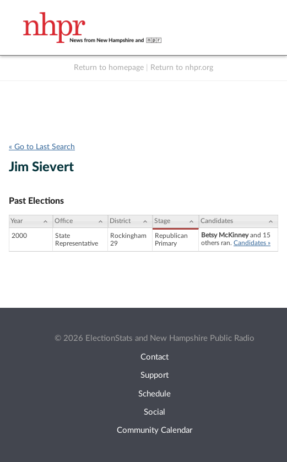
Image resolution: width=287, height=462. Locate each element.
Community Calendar (154, 430)
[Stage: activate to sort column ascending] (176, 221)
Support (154, 375)
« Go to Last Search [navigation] (42, 147)
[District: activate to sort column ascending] (130, 221)
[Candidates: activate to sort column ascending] (238, 221)
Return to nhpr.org (181, 68)
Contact (154, 357)
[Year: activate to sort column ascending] (31, 221)
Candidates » (252, 243)
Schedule (154, 394)
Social (154, 412)
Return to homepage (109, 68)
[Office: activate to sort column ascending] (80, 221)
